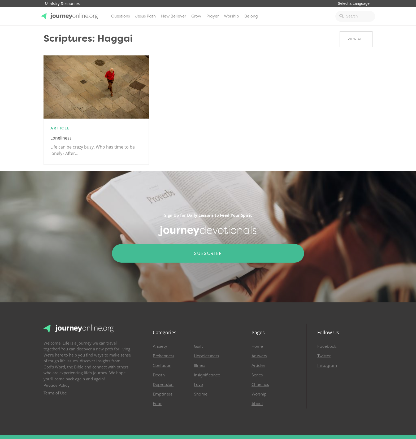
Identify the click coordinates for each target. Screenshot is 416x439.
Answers (259, 356)
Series (257, 375)
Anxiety (160, 346)
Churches (260, 384)
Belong (251, 16)
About (257, 403)
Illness (199, 365)
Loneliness (61, 138)
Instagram (327, 365)
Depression (163, 384)
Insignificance (207, 375)
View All (356, 39)
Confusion (162, 365)
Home (257, 346)
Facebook (326, 346)
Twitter (324, 356)
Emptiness (162, 394)
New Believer (173, 16)
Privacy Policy (57, 385)
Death (159, 375)
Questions (120, 16)
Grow (196, 16)
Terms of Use (55, 393)
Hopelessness (206, 356)
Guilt (198, 346)
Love (198, 384)
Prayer (212, 16)
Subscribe (208, 253)
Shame (200, 394)
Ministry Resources (62, 3)
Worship (231, 16)
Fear (157, 403)
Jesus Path (145, 16)
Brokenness (163, 356)
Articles (258, 365)
